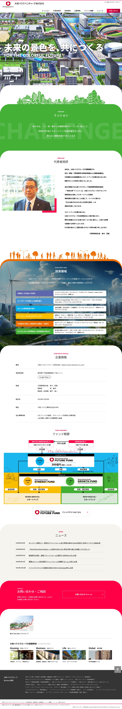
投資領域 (68, 11)
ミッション (45, 11)
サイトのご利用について (28, 705)
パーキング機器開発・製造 (72, 689)
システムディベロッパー (59, 692)
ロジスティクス (110, 689)
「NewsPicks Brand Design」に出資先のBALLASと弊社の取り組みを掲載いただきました (59, 549)
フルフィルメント (46, 687)
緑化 (54, 684)
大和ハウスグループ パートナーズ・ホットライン (47, 705)
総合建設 (89, 689)
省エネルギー (103, 682)
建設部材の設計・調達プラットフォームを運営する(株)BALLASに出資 (52, 555)
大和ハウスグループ (6, 705)
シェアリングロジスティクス (88, 684)
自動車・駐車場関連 (62, 684)
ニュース (100, 11)
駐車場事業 (90, 679)
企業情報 (77, 11)
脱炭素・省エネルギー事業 (92, 687)
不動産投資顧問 (44, 682)
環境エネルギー (58, 677)
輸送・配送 (82, 692)
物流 (32, 684)
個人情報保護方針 (16, 705)
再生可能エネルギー (93, 682)
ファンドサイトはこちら (58, 512)
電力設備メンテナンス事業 (68, 687)
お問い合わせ (113, 11)
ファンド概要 (88, 11)
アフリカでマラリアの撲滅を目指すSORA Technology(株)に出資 (51, 568)
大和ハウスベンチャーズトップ (10, 702)
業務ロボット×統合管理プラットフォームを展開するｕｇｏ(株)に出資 (53, 561)
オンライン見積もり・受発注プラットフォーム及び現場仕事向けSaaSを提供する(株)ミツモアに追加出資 (64, 543)
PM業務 (73, 682)
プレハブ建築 (47, 684)
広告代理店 (40, 692)
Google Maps (44, 377)
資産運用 (87, 677)
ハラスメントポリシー (65, 705)
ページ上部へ (117, 669)
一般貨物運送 (42, 689)
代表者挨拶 (57, 11)
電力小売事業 (80, 687)
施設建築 (43, 677)
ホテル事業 (55, 679)
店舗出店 (49, 677)
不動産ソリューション (65, 679)
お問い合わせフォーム (83, 594)
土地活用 (37, 677)
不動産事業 (47, 679)
